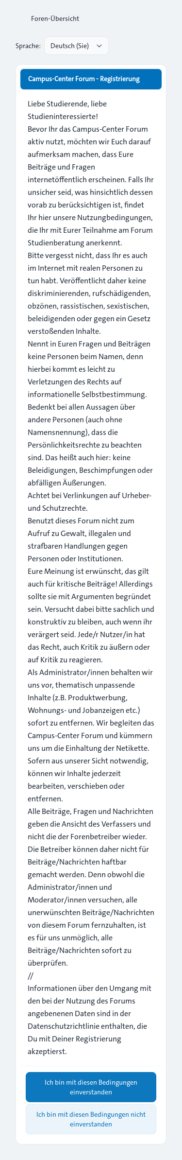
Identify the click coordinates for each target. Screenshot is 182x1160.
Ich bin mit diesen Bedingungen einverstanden (91, 1087)
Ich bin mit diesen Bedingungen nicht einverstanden (91, 1119)
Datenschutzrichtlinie (63, 1026)
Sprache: (28, 46)
